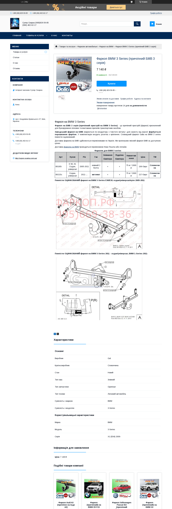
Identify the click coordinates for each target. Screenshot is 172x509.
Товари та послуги (67, 46)
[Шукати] (137, 23)
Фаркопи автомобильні (87, 46)
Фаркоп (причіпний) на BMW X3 (149, 504)
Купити (111, 84)
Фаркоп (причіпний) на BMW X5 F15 (94, 504)
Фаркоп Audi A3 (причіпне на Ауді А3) (66, 504)
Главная (17, 35)
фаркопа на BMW (71, 147)
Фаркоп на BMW (106, 46)
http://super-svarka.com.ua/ (26, 158)
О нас (54, 35)
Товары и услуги (35, 35)
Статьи (16, 57)
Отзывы (16, 68)
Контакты (67, 35)
